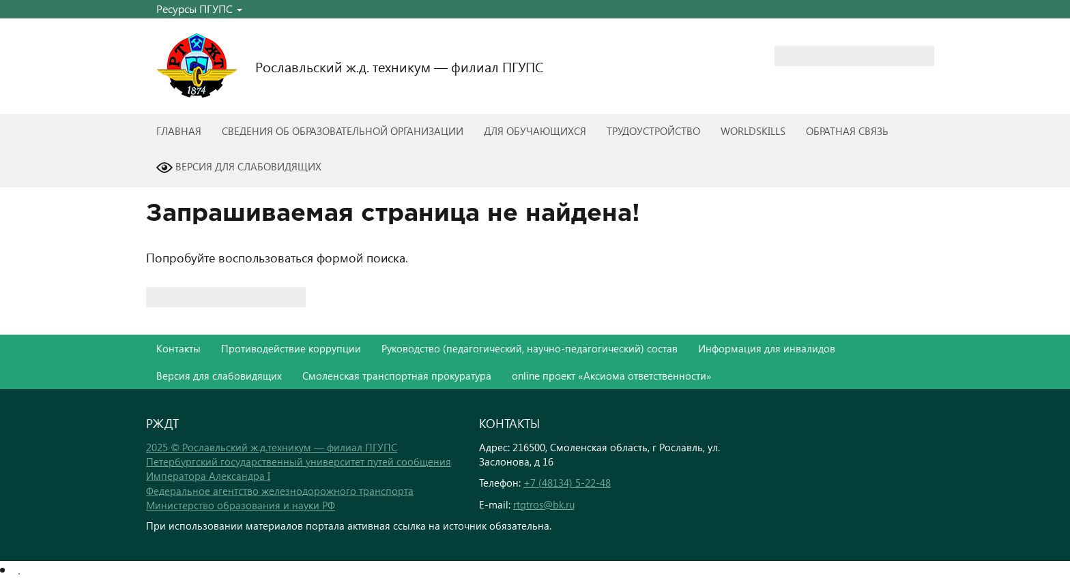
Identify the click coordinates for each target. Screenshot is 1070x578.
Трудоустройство (653, 131)
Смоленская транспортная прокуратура (396, 375)
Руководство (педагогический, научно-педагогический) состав (529, 348)
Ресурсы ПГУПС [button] (199, 8)
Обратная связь (847, 131)
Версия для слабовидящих (238, 167)
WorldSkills (753, 131)
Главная (178, 131)
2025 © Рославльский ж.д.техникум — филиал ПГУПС (271, 447)
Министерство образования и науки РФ (240, 505)
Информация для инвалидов (766, 348)
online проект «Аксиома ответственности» (612, 375)
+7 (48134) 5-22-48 (567, 482)
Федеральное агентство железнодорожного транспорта (280, 491)
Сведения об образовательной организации (342, 131)
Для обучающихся (535, 131)
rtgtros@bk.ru (544, 504)
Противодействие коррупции (291, 348)
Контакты (178, 348)
